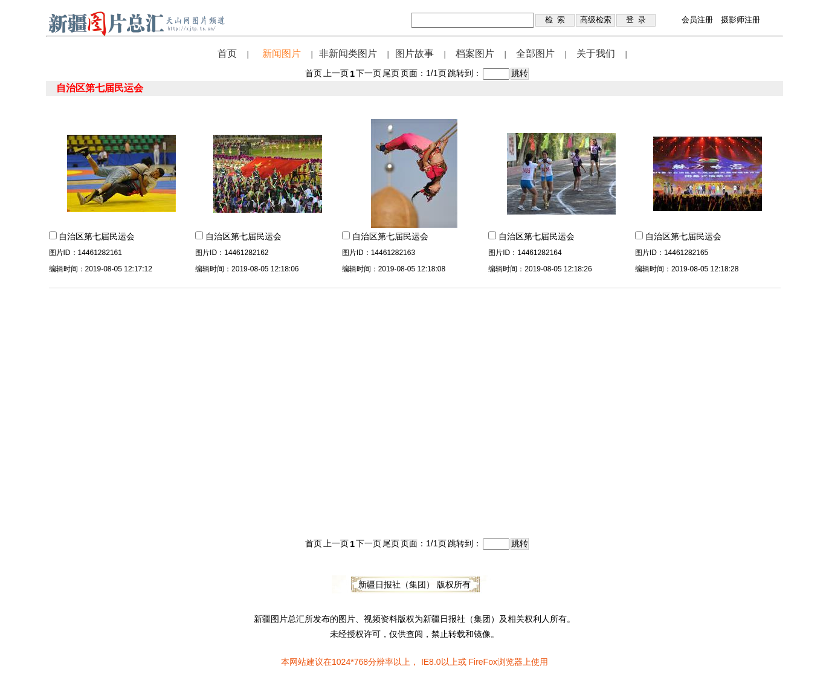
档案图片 (475, 53)
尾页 (390, 73)
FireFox (482, 662)
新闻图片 (281, 53)
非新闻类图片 (348, 53)
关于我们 (595, 53)
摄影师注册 (740, 19)
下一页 (368, 73)
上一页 (336, 73)
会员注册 (697, 19)
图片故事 (414, 53)
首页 (227, 53)
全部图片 (535, 53)
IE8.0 (431, 662)
